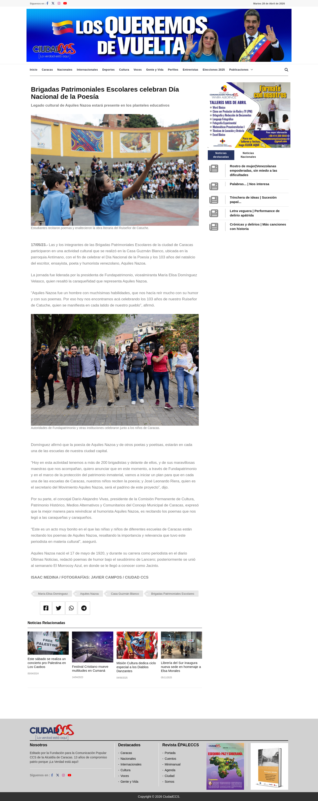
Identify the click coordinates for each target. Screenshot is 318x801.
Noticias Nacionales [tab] (248, 155)
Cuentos (170, 758)
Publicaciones (238, 69)
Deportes (108, 69)
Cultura (124, 69)
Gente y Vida (154, 69)
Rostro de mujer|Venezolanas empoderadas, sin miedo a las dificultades (253, 170)
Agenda (170, 770)
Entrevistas (190, 69)
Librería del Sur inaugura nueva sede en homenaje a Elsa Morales (181, 667)
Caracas (47, 69)
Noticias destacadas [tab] (221, 155)
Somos (169, 781)
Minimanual (173, 764)
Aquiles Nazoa (89, 593)
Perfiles (173, 69)
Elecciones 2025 (214, 69)
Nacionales (64, 69)
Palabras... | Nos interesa (249, 184)
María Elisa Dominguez (53, 593)
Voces (138, 69)
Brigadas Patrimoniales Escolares (172, 593)
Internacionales (87, 69)
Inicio (33, 69)
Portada (170, 753)
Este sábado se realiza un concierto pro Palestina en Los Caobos (47, 663)
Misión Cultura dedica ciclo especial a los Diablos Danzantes (136, 667)
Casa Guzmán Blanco (125, 593)
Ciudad (169, 776)
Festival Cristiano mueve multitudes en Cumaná (90, 668)
